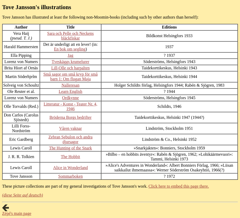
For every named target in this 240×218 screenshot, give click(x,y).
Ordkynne (70, 98)
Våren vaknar (70, 128)
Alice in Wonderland (70, 167)
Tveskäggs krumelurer (70, 61)
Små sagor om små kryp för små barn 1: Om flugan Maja (70, 76)
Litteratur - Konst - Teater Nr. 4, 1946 (70, 106)
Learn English (70, 91)
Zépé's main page (16, 213)
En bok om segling (69, 49)
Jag (70, 55)
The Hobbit (70, 156)
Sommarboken (70, 176)
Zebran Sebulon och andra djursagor (70, 139)
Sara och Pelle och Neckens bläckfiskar (70, 35)
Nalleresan (70, 85)
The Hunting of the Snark (70, 148)
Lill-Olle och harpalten (70, 68)
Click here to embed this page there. (179, 186)
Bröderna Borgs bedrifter (71, 117)
